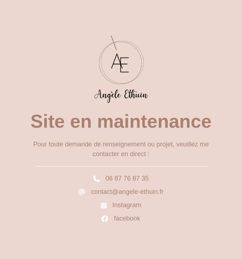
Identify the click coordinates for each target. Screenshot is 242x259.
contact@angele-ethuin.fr (127, 191)
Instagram (126, 205)
